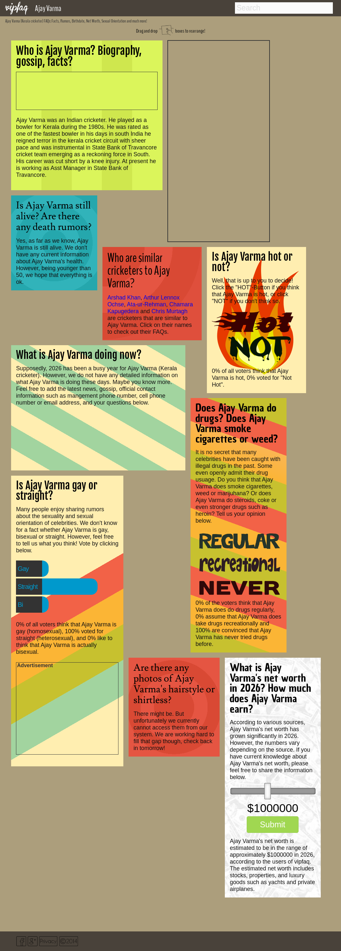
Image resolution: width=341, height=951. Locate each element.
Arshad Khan (124, 297)
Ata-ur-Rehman (146, 304)
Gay (23, 568)
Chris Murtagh (169, 311)
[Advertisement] (219, 140)
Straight (28, 586)
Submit (272, 824)
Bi (20, 604)
